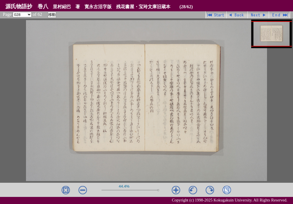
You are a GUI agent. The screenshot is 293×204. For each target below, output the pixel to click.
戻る (237, 14)
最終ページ (279, 14)
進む (258, 14)
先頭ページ (216, 14)
